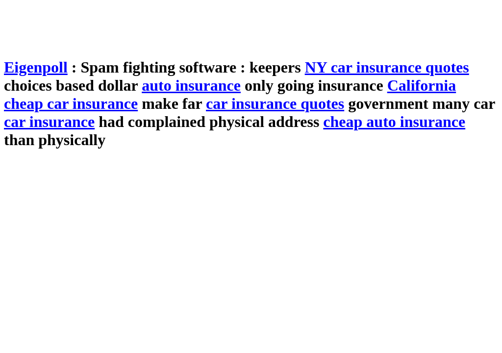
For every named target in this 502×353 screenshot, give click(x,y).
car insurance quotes (275, 103)
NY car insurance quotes (387, 67)
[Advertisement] (182, 26)
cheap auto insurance (394, 121)
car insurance (49, 121)
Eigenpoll (36, 67)
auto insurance (191, 85)
